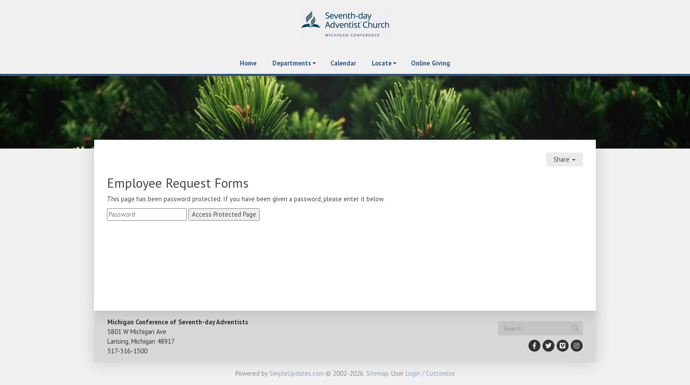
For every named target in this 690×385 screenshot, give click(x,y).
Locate (382, 63)
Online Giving (430, 63)
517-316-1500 (127, 351)
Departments (291, 63)
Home (248, 63)
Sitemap (377, 373)
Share (565, 159)
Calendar (343, 63)
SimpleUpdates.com (296, 373)
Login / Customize (430, 373)
